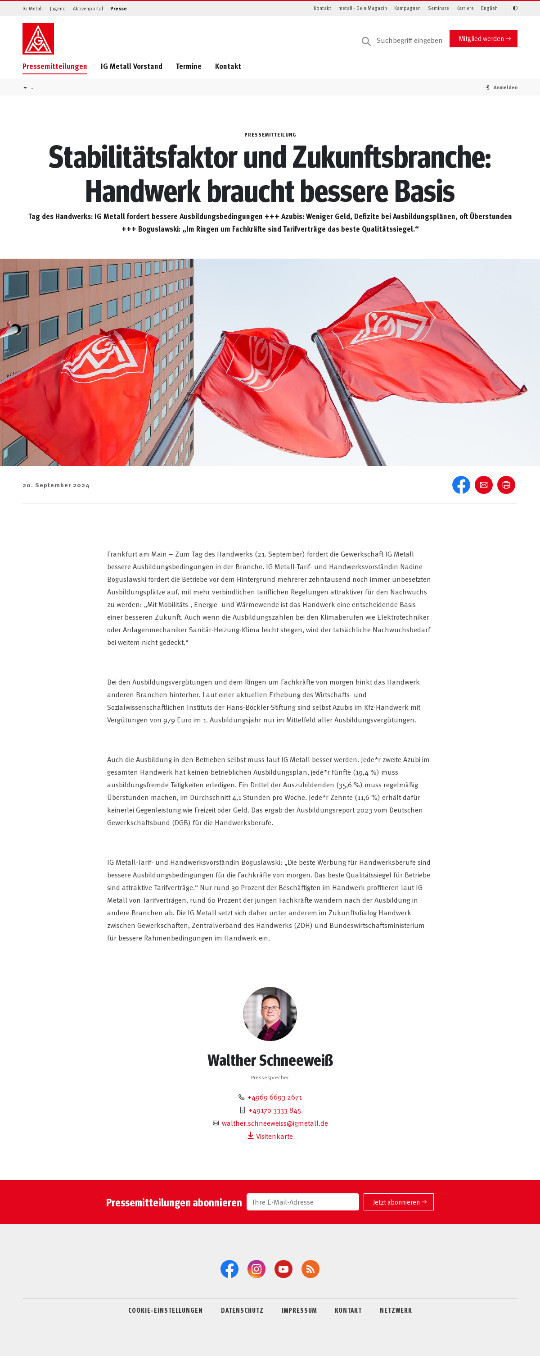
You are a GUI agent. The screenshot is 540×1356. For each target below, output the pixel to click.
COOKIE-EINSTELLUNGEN (165, 1310)
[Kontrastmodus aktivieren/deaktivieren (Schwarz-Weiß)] (511, 8)
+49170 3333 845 (274, 1109)
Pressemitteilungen (54, 66)
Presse (118, 8)
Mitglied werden (481, 38)
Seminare (438, 8)
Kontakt (322, 8)
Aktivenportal (88, 8)
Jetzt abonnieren (396, 1201)
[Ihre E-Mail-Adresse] (303, 1201)
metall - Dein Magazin (362, 8)
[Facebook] (229, 1269)
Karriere (465, 8)
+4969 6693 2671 (275, 1096)
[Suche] (402, 40)
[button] (506, 87)
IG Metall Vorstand (131, 66)
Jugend (58, 8)
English (489, 8)
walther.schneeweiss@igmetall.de (275, 1123)
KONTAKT (348, 1310)
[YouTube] (283, 1269)
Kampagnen (407, 8)
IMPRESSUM (299, 1310)
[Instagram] (257, 1269)
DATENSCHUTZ (242, 1310)
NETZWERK (396, 1310)
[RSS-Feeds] (311, 1269)
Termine (189, 66)
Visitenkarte (270, 1136)
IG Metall (32, 8)
